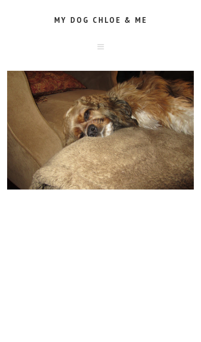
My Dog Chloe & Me (100, 19)
